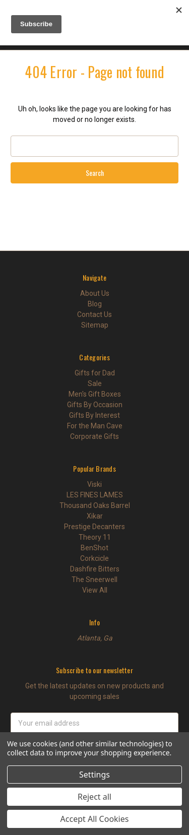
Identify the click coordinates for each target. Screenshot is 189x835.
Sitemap (94, 325)
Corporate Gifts (94, 436)
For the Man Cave (94, 426)
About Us (94, 293)
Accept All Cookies (94, 818)
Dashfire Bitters (94, 569)
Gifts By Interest (94, 415)
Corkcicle (94, 558)
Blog (95, 304)
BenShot (94, 548)
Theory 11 (95, 537)
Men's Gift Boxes (95, 394)
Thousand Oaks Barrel (94, 505)
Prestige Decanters (94, 527)
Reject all (94, 796)
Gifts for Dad (95, 373)
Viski (94, 484)
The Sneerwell (94, 579)
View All (94, 590)
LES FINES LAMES (95, 495)
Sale (95, 383)
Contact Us (94, 314)
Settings (94, 774)
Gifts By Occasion (94, 405)
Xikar (95, 516)
